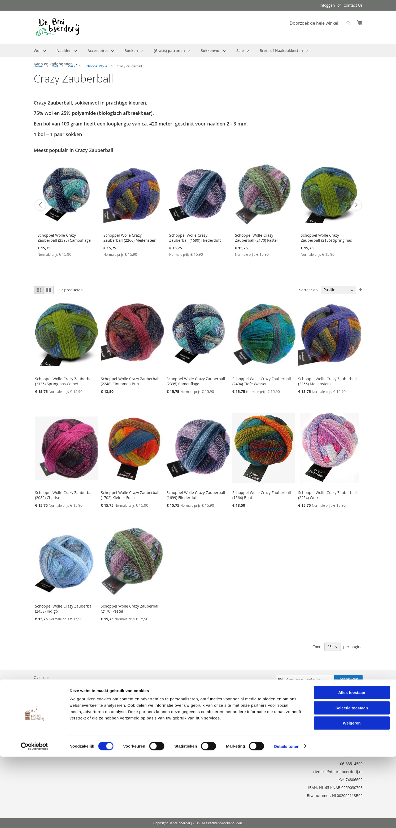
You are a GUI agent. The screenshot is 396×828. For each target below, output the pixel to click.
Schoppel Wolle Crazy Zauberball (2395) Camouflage (64, 238)
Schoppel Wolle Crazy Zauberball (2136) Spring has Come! (326, 240)
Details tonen (286, 817)
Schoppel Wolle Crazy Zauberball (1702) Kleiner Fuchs (130, 495)
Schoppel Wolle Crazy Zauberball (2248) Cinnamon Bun (130, 381)
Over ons (42, 677)
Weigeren (351, 794)
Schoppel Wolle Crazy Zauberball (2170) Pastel (256, 238)
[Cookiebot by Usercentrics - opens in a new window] (34, 818)
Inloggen (327, 5)
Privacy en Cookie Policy (55, 707)
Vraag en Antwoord (51, 699)
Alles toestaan (351, 763)
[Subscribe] (348, 679)
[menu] (198, 57)
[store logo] (57, 27)
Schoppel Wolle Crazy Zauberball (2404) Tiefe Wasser (261, 381)
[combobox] (320, 23)
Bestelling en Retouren (54, 684)
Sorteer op (308, 289)
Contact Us (353, 5)
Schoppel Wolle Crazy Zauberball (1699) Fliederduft (195, 238)
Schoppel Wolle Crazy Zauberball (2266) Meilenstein (129, 238)
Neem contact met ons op (56, 692)
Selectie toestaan (352, 779)
